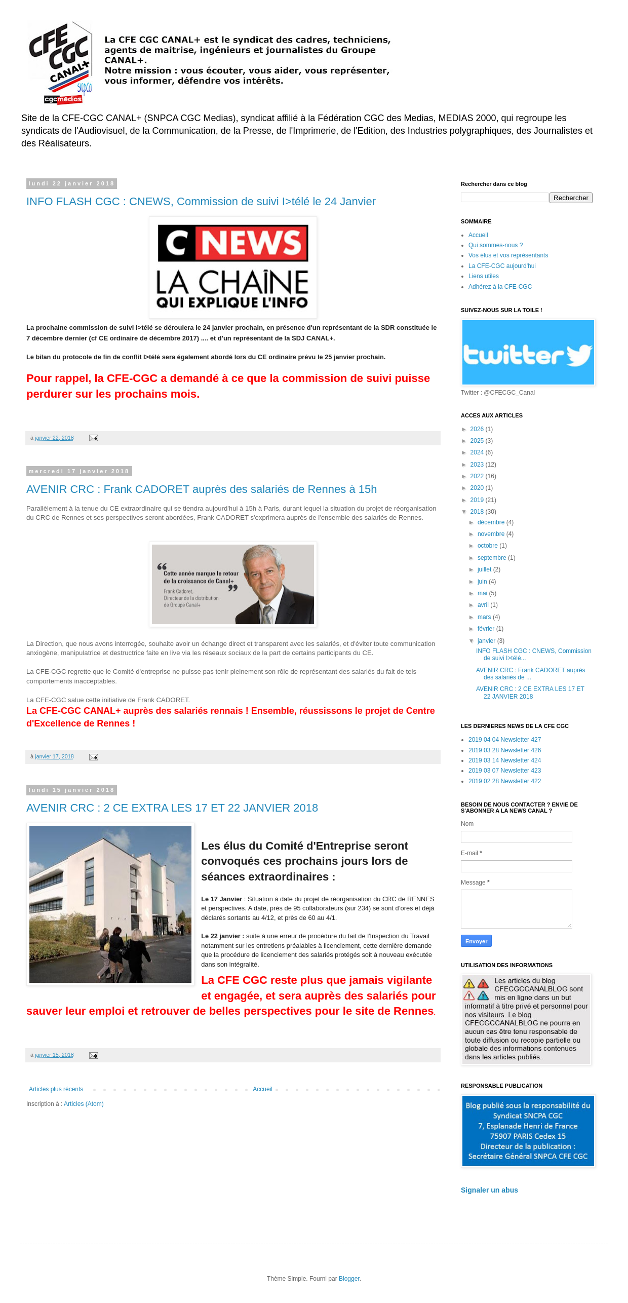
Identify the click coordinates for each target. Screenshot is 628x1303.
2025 (478, 440)
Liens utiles (483, 276)
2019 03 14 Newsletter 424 (504, 760)
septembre (493, 557)
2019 (478, 500)
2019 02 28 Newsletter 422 (504, 781)
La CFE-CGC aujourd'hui (502, 266)
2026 (478, 429)
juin (483, 581)
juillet (485, 569)
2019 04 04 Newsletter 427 (504, 739)
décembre (492, 522)
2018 (478, 511)
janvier (487, 640)
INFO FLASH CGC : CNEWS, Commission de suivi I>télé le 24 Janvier (201, 201)
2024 (478, 452)
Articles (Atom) (84, 1103)
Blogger (349, 1278)
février (487, 628)
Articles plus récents (56, 1089)
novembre (492, 534)
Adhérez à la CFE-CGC (500, 286)
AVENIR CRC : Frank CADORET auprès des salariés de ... (530, 674)
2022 (478, 476)
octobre (488, 545)
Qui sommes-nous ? (495, 245)
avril (484, 604)
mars (485, 617)
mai (483, 593)
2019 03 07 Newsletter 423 (504, 770)
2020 (478, 487)
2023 (478, 464)
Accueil (262, 1089)
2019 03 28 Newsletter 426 (504, 750)
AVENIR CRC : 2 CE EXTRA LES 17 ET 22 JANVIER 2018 (172, 807)
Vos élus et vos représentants (508, 255)
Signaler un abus (489, 1190)
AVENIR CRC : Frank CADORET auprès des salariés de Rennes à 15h (201, 489)
